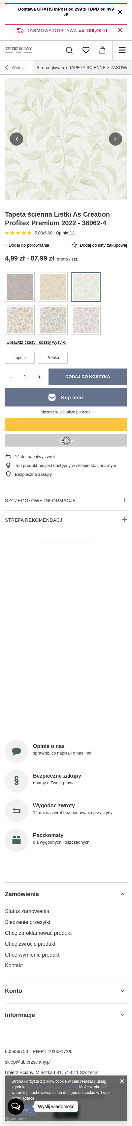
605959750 (16, 1051)
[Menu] (122, 50)
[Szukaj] (69, 50)
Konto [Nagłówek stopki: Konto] (13, 991)
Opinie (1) (65, 232)
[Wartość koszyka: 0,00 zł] (102, 50)
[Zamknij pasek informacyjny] (120, 30)
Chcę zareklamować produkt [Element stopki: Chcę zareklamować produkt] (38, 933)
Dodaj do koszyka (87, 376)
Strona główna (50, 67)
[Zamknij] (120, 12)
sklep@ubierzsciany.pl (27, 1062)
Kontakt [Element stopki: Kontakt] (14, 965)
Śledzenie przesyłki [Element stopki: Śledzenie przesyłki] (27, 922)
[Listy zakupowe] (86, 50)
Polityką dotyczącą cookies (53, 1087)
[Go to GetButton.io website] (15, 1119)
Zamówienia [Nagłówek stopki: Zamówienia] (22, 894)
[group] (66, 139)
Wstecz (15, 68)
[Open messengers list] (16, 1106)
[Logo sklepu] (18, 50)
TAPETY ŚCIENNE (87, 67)
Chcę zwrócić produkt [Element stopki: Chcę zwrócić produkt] (30, 944)
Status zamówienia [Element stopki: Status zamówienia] (27, 911)
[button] (16, 139)
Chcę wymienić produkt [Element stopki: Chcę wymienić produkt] (32, 955)
